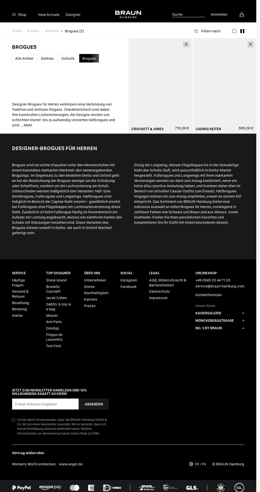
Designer (73, 14)
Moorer (52, 315)
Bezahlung (20, 303)
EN (204, 464)
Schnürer (52, 31)
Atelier (17, 315)
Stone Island (56, 280)
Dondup (52, 328)
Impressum (158, 298)
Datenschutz (159, 291)
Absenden (94, 404)
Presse (89, 306)
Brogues (89, 58)
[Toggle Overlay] (186, 44)
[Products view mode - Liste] (234, 31)
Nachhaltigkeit (96, 293)
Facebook (128, 286)
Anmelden (219, 14)
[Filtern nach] (207, 31)
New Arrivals (49, 14)
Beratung (19, 309)
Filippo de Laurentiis (54, 337)
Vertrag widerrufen (28, 453)
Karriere (90, 299)
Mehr (28, 125)
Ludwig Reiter (208, 129)
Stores (89, 286)
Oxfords (68, 58)
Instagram (128, 280)
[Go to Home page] (128, 14)
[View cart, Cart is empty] (241, 14)
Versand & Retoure (20, 294)
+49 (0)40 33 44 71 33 (212, 280)
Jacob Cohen (56, 298)
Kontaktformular (208, 295)
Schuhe (33, 31)
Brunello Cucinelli (53, 289)
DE (197, 464)
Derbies (47, 58)
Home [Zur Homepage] (16, 31)
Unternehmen (95, 280)
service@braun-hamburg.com (219, 286)
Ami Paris (54, 322)
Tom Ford (53, 346)
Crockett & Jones (147, 129)
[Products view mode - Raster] (242, 31)
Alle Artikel (24, 58)
